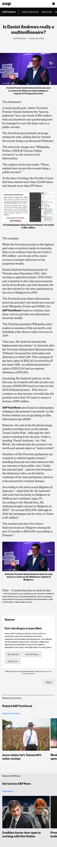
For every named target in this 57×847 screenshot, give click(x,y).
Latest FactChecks (30, 12)
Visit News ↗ (8, 791)
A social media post (14, 108)
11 (24, 469)
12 (14, 490)
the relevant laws (12, 469)
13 (10, 509)
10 (46, 457)
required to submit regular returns (23, 458)
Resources (47, 12)
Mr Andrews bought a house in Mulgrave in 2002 (27, 506)
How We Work (32, 654)
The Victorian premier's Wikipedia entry (27, 324)
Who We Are (13, 654)
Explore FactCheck (11, 713)
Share (49, 682)
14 (13, 534)
